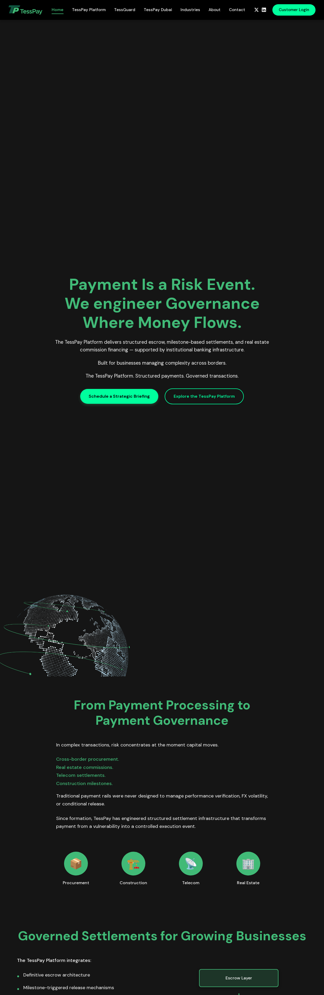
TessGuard (124, 9)
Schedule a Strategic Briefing (119, 396)
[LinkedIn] (264, 10)
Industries (190, 9)
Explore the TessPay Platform (204, 396)
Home (58, 9)
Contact (237, 9)
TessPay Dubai (158, 9)
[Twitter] (256, 10)
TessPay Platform (89, 9)
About (214, 9)
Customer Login (294, 9)
